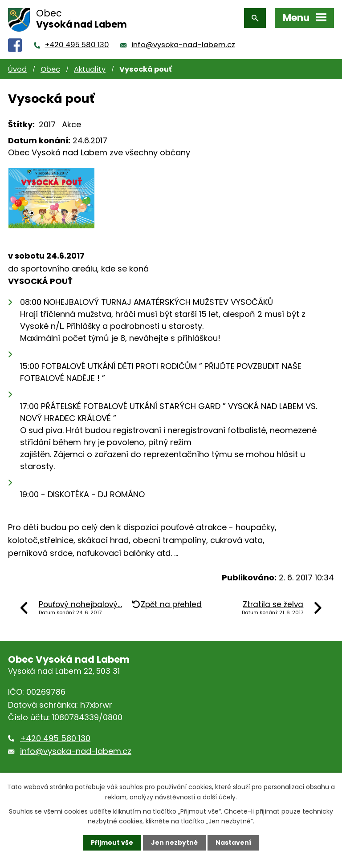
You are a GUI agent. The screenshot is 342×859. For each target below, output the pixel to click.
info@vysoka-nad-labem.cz (183, 45)
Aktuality (90, 69)
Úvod (17, 69)
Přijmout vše (112, 842)
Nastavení (233, 842)
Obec (50, 69)
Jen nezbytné (174, 842)
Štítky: (21, 124)
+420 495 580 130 (77, 45)
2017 (47, 124)
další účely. (220, 796)
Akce (71, 124)
